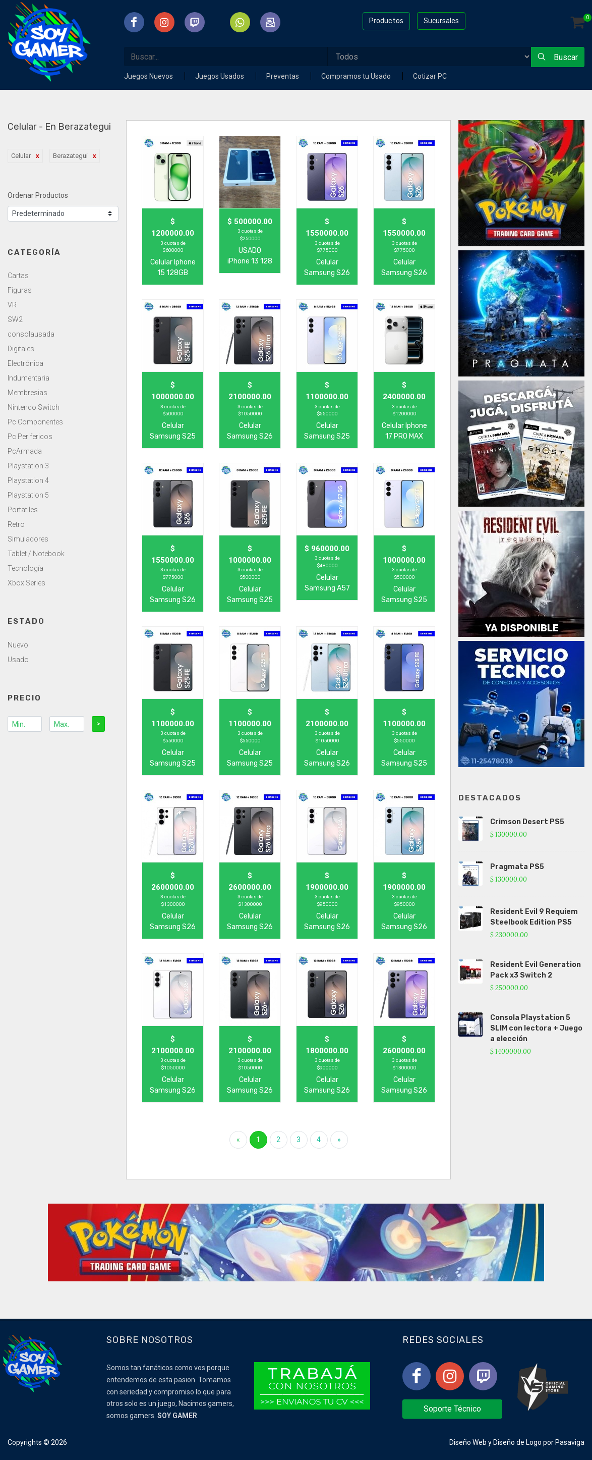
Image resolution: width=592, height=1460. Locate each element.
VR (12, 305)
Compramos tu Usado (356, 76)
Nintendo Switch (34, 407)
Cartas (18, 276)
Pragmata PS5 (517, 866)
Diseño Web (468, 1442)
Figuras (20, 290)
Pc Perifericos (30, 436)
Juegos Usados (220, 76)
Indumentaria (28, 378)
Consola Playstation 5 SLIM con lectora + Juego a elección (536, 1028)
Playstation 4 (28, 480)
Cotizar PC (430, 76)
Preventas (283, 76)
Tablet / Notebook (36, 554)
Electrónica (25, 363)
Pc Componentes (35, 422)
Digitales (21, 349)
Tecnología (25, 568)
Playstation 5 (28, 495)
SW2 (15, 319)
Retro (16, 524)
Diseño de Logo (517, 1442)
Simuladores (28, 539)
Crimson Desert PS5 (527, 822)
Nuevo (18, 645)
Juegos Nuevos (149, 76)
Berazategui (70, 155)
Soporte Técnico (452, 1409)
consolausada (31, 334)
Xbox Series (26, 583)
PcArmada (25, 451)
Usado (18, 660)
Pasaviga (569, 1442)
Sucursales (441, 21)
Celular (21, 155)
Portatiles (23, 510)
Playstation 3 (28, 466)
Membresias (27, 393)
